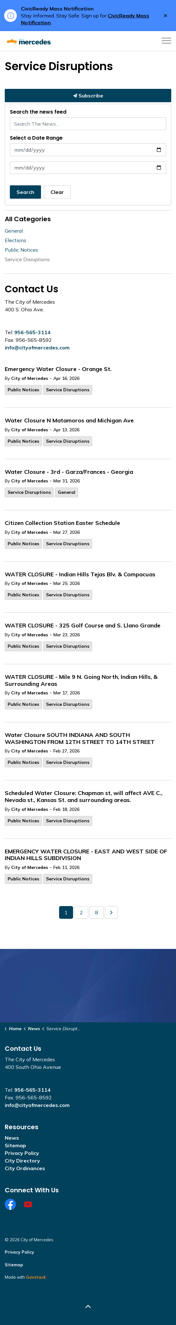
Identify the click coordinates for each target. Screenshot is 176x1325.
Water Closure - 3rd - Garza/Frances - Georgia (69, 471)
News (12, 1138)
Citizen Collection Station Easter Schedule (62, 523)
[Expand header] (166, 40)
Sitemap (15, 1145)
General (66, 492)
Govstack (36, 1277)
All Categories (28, 219)
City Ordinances (25, 1168)
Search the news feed (38, 112)
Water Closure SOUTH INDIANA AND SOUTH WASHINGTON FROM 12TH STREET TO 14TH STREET (80, 738)
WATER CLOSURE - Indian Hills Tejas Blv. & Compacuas (80, 574)
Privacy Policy (22, 1153)
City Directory (22, 1160)
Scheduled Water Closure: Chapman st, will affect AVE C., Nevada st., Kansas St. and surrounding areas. (83, 797)
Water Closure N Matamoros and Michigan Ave (70, 420)
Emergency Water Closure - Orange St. (58, 369)
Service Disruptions (67, 390)
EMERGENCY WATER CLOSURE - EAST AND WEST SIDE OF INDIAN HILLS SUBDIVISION (86, 855)
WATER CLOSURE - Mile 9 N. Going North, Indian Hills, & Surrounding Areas (81, 680)
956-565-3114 (32, 332)
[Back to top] (88, 1307)
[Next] (111, 912)
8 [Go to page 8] (96, 912)
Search (25, 192)
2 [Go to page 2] (81, 912)
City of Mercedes (29, 378)
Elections (15, 240)
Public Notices (23, 390)
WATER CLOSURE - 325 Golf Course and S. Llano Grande (82, 625)
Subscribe (88, 95)
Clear (57, 192)
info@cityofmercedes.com (37, 347)
